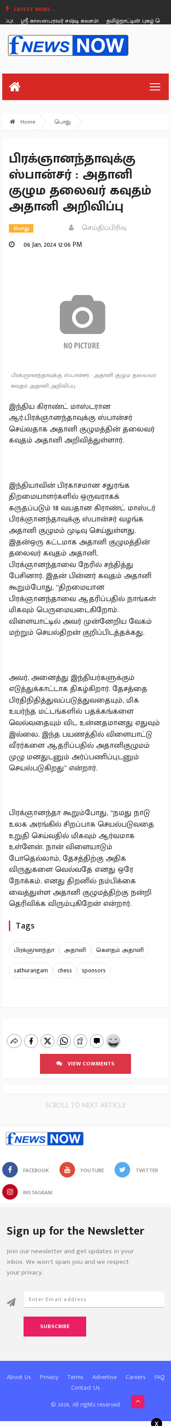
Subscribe (55, 1319)
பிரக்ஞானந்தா (34, 950)
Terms (75, 1369)
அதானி (75, 950)
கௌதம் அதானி (120, 950)
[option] (64, 21)
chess (65, 970)
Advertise (104, 1369)
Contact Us (85, 1380)
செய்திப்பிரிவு (98, 228)
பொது (63, 122)
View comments (85, 1056)
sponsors (94, 970)
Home (23, 122)
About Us (19, 1369)
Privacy (49, 1369)
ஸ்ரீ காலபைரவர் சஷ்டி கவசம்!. (61, 21)
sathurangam (31, 970)
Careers (136, 1369)
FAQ (160, 1369)
